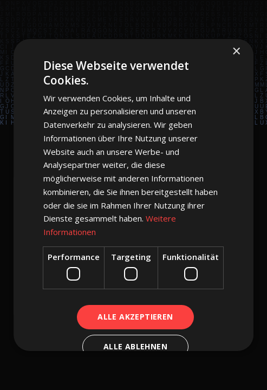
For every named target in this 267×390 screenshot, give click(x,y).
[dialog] (133, 195)
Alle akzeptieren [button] (135, 316)
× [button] (236, 52)
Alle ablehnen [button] (135, 346)
